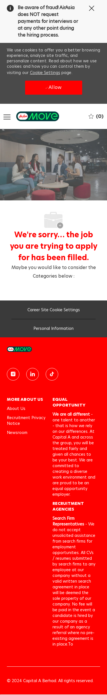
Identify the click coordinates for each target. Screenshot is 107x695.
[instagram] (13, 374)
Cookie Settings (45, 72)
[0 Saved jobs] (96, 116)
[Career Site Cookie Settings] (54, 311)
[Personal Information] (53, 330)
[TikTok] (52, 374)
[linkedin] (32, 374)
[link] (53, 349)
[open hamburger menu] (7, 116)
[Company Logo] (32, 116)
